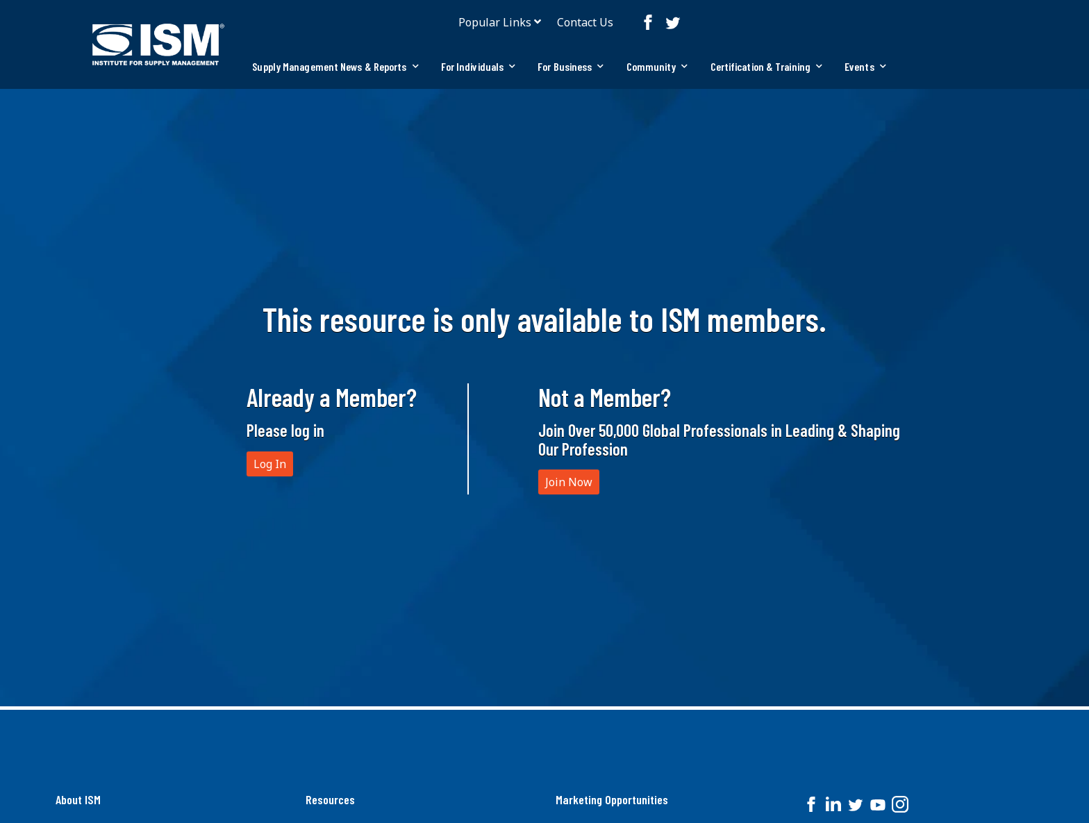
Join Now (568, 482)
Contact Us (585, 22)
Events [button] (865, 66)
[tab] (335, 66)
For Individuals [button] (478, 66)
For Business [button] (571, 66)
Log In (269, 464)
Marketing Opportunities (612, 799)
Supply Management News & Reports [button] (335, 66)
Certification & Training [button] (766, 66)
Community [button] (657, 66)
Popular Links (494, 22)
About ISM (78, 799)
